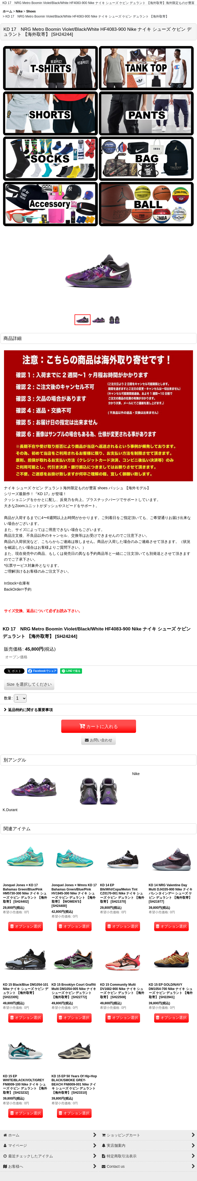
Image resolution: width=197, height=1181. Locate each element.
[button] (83, 319)
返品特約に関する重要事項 (28, 710)
